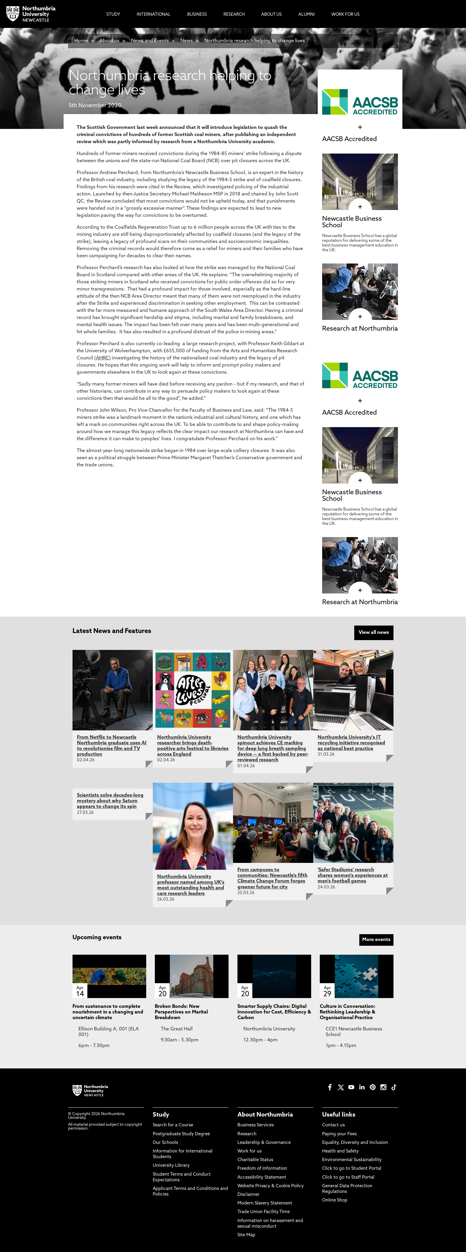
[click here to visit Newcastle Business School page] (360, 207)
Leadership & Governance (264, 1142)
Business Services (255, 1124)
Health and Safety (340, 1150)
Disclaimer (248, 1194)
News (186, 41)
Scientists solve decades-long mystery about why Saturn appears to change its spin (110, 800)
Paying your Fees (339, 1133)
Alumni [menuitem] (306, 14)
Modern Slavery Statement (264, 1202)
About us (109, 41)
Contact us (333, 1124)
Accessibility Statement (261, 1176)
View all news (374, 632)
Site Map (246, 1234)
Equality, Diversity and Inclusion (355, 1142)
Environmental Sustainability (352, 1159)
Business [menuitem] (197, 14)
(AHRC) (102, 358)
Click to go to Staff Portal (348, 1176)
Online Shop (334, 1199)
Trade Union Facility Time (263, 1211)
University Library (171, 1165)
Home (81, 41)
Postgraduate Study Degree (181, 1133)
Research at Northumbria (360, 329)
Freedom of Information (262, 1168)
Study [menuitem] (113, 14)
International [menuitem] (154, 14)
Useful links (338, 1114)
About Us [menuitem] (271, 14)
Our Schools (165, 1142)
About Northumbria (265, 1114)
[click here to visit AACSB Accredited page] (360, 127)
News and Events (150, 41)
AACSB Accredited (349, 139)
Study (161, 1114)
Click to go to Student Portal (351, 1168)
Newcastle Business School (352, 222)
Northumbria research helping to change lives (254, 41)
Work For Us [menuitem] (345, 14)
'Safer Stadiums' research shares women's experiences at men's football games (353, 875)
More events (376, 938)
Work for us (249, 1150)
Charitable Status (255, 1159)
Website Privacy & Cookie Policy (270, 1185)
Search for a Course (173, 1124)
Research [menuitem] (234, 14)
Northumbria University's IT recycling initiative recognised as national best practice (351, 742)
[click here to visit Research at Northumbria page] (360, 317)
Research (246, 1133)
